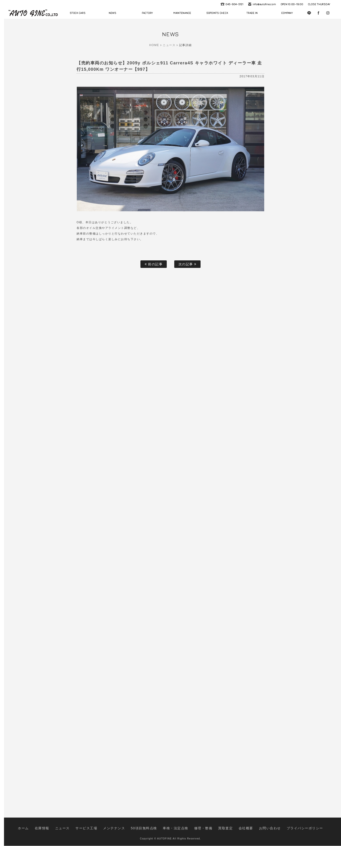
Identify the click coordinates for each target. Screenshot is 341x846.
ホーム (53, 830)
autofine (33, 13)
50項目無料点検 (150, 830)
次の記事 (187, 264)
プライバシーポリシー (278, 830)
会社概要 (231, 830)
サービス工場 (104, 830)
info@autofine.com (264, 4)
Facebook (318, 13)
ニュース (169, 45)
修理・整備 (197, 830)
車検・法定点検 (175, 830)
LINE (309, 13)
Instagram (328, 13)
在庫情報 (68, 830)
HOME (154, 45)
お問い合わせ (251, 830)
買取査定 (215, 830)
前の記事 (154, 264)
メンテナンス (126, 830)
